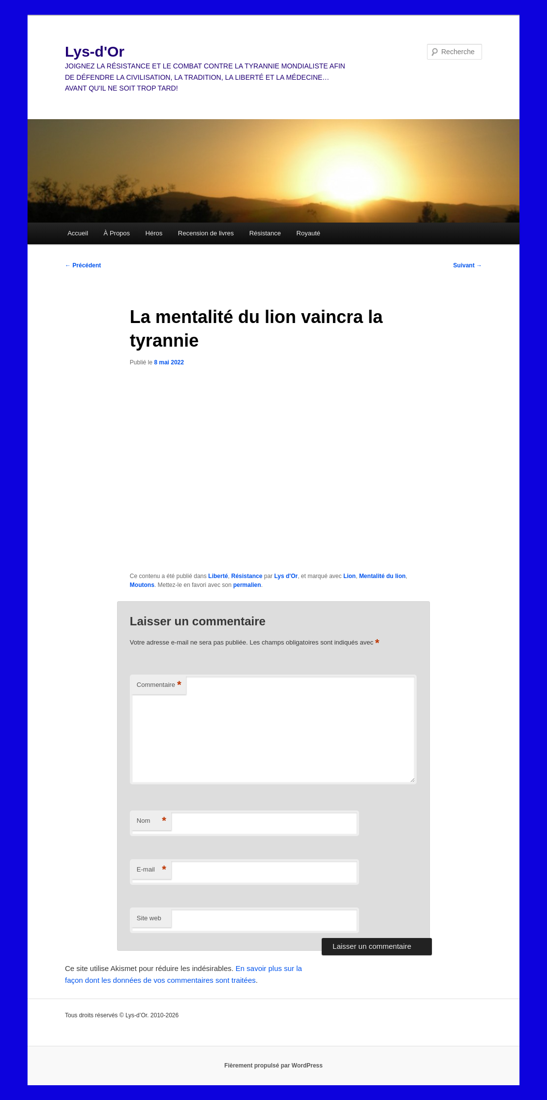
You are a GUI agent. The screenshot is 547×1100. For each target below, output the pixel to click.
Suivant (467, 265)
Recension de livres (206, 233)
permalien (247, 585)
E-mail (151, 870)
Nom (151, 821)
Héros (154, 233)
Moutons (142, 585)
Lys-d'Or (94, 51)
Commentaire (159, 685)
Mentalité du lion (382, 576)
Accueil (77, 233)
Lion (349, 576)
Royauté (308, 233)
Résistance (265, 233)
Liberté (218, 576)
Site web (149, 918)
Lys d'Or (286, 576)
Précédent (83, 265)
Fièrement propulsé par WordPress (273, 1065)
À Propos (117, 233)
